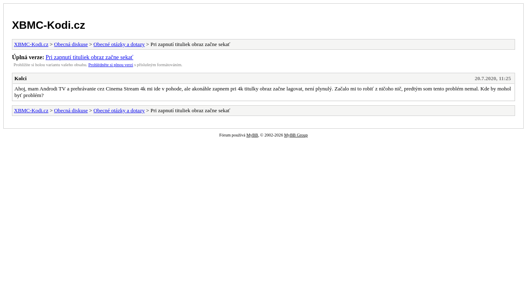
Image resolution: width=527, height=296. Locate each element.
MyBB (252, 135)
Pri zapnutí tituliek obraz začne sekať (89, 57)
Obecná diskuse (71, 44)
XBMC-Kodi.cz (48, 25)
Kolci (20, 78)
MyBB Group (296, 135)
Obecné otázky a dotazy (119, 44)
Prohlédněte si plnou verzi (111, 64)
